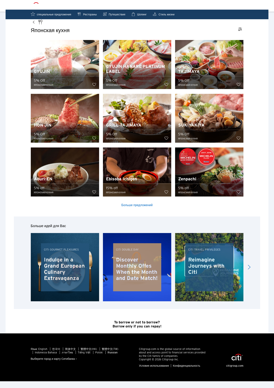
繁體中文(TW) (110, 355)
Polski (99, 359)
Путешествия (114, 14)
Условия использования (154, 372)
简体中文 (70, 355)
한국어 (56, 355)
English (42, 355)
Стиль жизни (163, 14)
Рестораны (87, 14)
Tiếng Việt (84, 359)
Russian (113, 359)
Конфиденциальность (186, 372)
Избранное (234, 4)
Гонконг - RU (141, 5)
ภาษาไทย (67, 359)
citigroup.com (234, 372)
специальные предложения (51, 14)
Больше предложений (137, 211)
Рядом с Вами (207, 4)
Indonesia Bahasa (46, 359)
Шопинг (139, 14)
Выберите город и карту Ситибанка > (54, 365)
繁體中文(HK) (89, 355)
